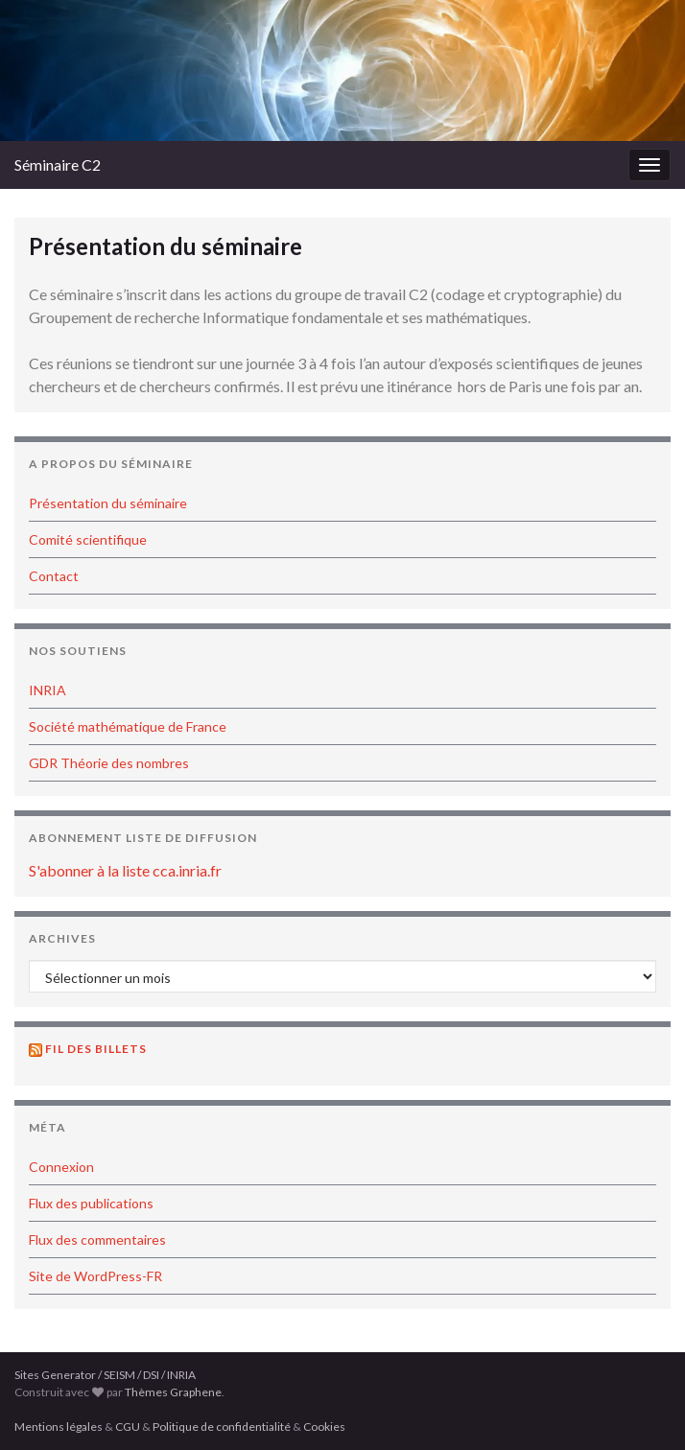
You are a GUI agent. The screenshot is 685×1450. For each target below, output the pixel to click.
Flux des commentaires (97, 1239)
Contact (54, 576)
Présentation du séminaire (108, 503)
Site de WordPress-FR (95, 1276)
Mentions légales (58, 1426)
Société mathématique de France (127, 726)
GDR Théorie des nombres (109, 763)
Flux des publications (91, 1203)
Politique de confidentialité (222, 1426)
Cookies (324, 1426)
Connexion (61, 1166)
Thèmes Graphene (173, 1392)
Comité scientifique (88, 539)
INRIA (47, 690)
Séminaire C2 (57, 164)
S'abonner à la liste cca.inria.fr (125, 870)
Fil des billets (96, 1048)
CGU (127, 1426)
